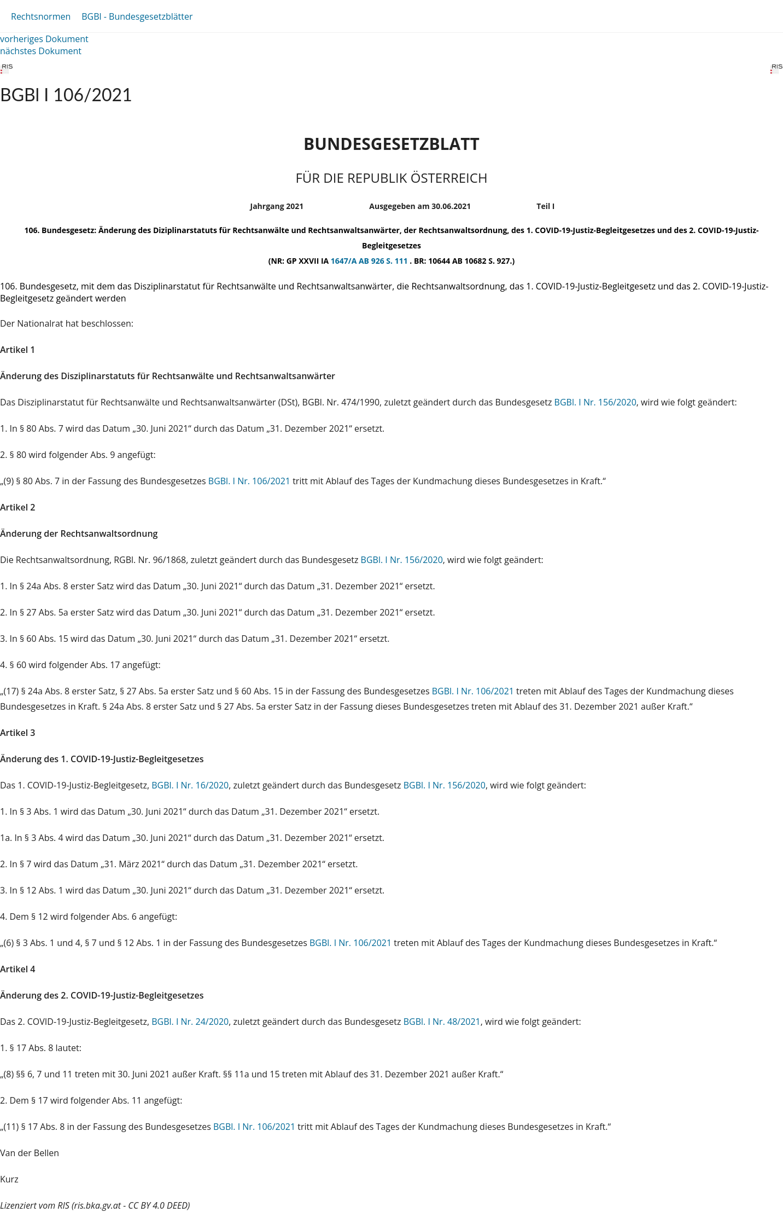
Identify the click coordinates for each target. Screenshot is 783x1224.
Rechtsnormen (41, 16)
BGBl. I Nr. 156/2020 (595, 402)
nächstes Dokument (40, 51)
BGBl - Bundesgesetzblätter (136, 16)
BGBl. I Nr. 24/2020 (190, 1022)
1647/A (345, 261)
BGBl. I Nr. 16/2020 (190, 785)
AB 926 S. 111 (384, 261)
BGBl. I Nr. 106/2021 (249, 481)
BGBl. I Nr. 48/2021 (442, 1022)
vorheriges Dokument (44, 39)
